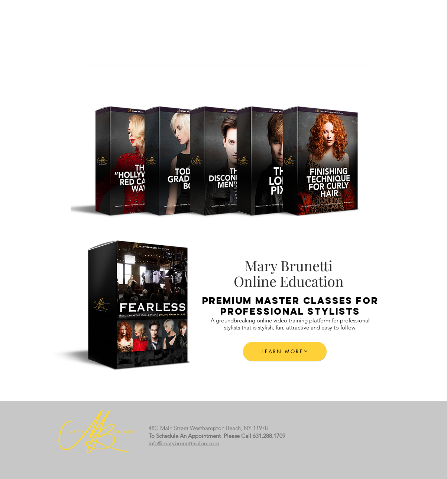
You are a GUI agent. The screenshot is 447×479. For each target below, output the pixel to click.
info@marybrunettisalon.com (184, 443)
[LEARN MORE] (285, 351)
